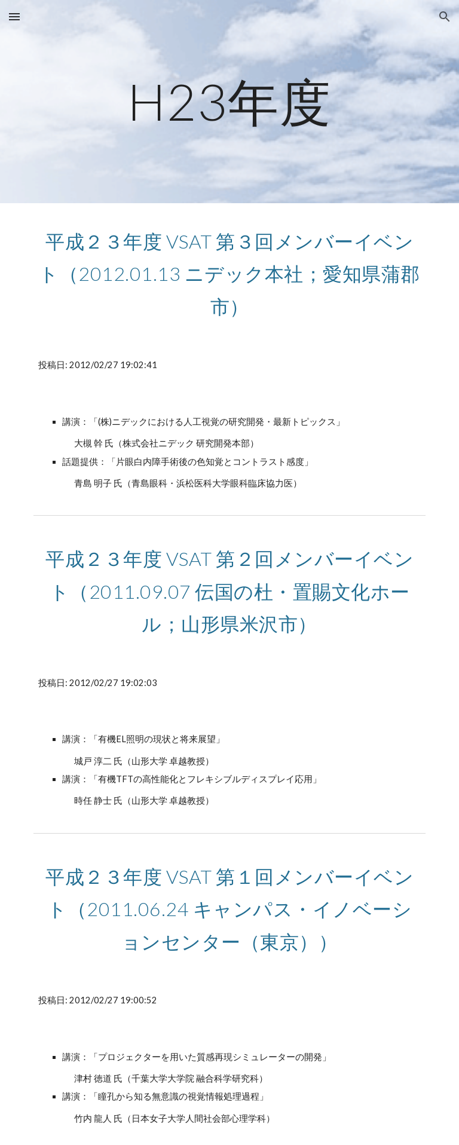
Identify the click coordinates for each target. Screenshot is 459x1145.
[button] (14, 16)
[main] (229, 101)
